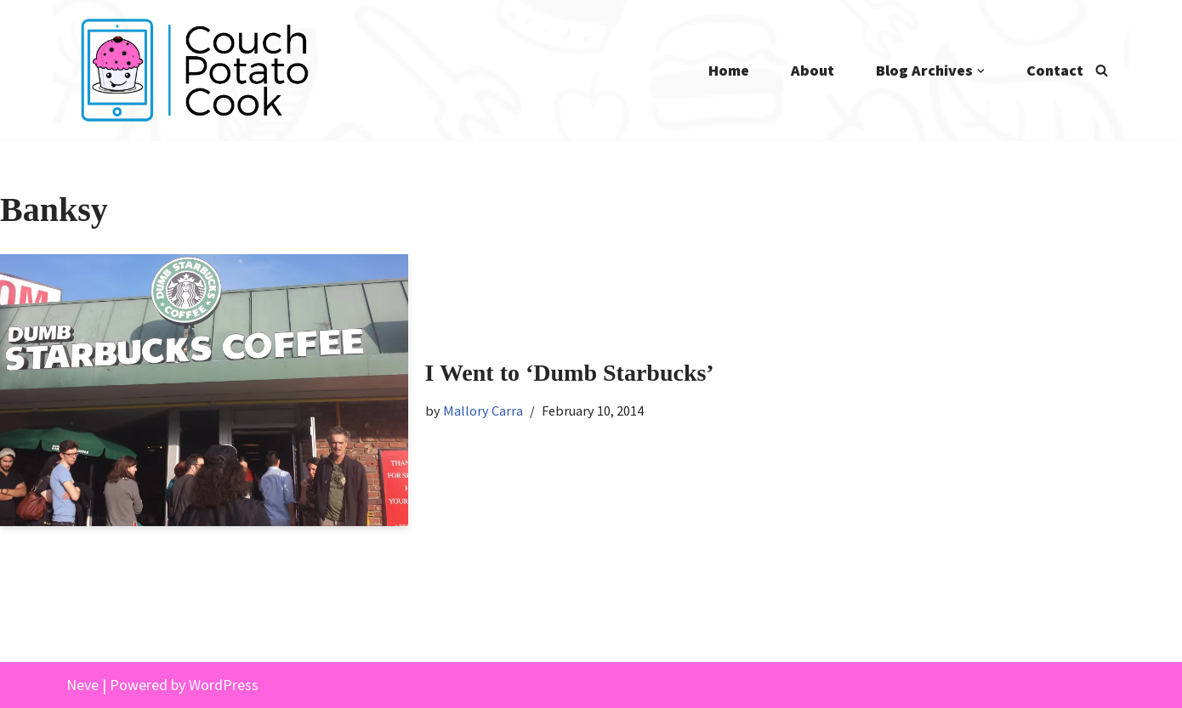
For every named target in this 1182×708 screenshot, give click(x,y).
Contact (1054, 70)
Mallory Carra (483, 410)
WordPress (224, 684)
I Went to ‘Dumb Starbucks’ (569, 373)
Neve (82, 684)
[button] (981, 71)
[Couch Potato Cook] (193, 70)
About (812, 70)
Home (728, 70)
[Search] (1101, 70)
